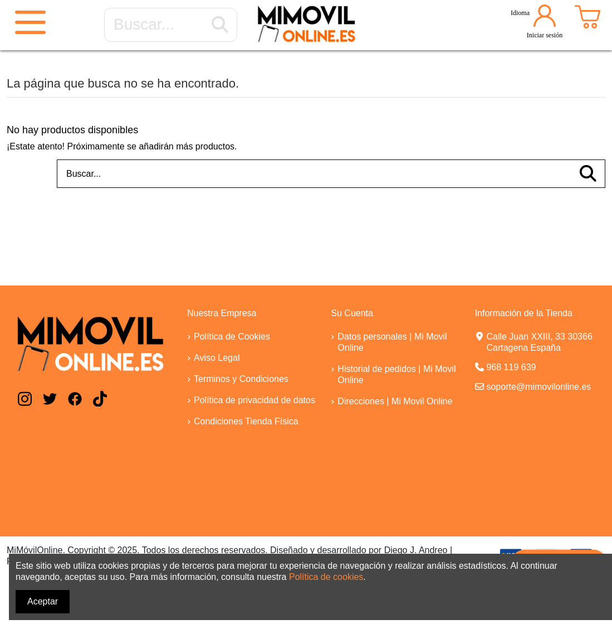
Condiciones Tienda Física (246, 421)
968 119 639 (511, 367)
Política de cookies (326, 577)
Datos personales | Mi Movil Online (392, 342)
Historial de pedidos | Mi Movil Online (396, 374)
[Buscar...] (220, 25)
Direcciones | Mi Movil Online (394, 401)
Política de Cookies (232, 336)
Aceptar (42, 601)
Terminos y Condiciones (241, 379)
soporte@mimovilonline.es (538, 386)
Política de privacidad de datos (254, 400)
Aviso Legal (216, 357)
